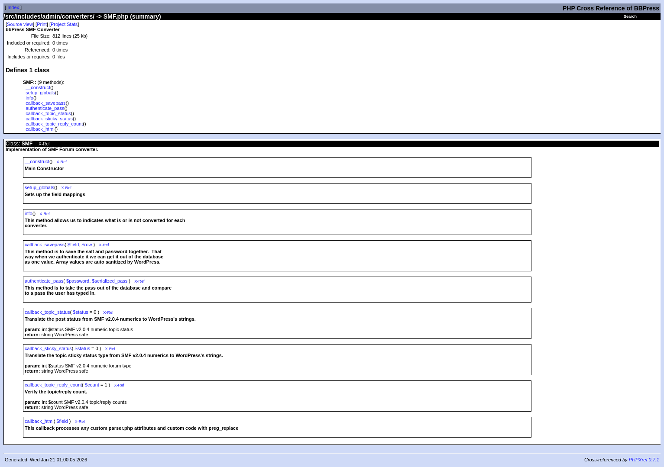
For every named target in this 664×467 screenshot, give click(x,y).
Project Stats (64, 24)
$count (92, 384)
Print (42, 24)
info (29, 97)
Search (630, 16)
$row (87, 244)
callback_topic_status (48, 113)
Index (13, 7)
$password (77, 280)
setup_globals (40, 92)
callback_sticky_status (49, 118)
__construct (38, 87)
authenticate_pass (45, 108)
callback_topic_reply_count (54, 123)
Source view (20, 24)
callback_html (40, 129)
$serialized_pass (109, 280)
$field (73, 244)
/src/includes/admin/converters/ (48, 16)
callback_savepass (45, 103)
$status (80, 312)
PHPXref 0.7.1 (644, 459)
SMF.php (116, 16)
